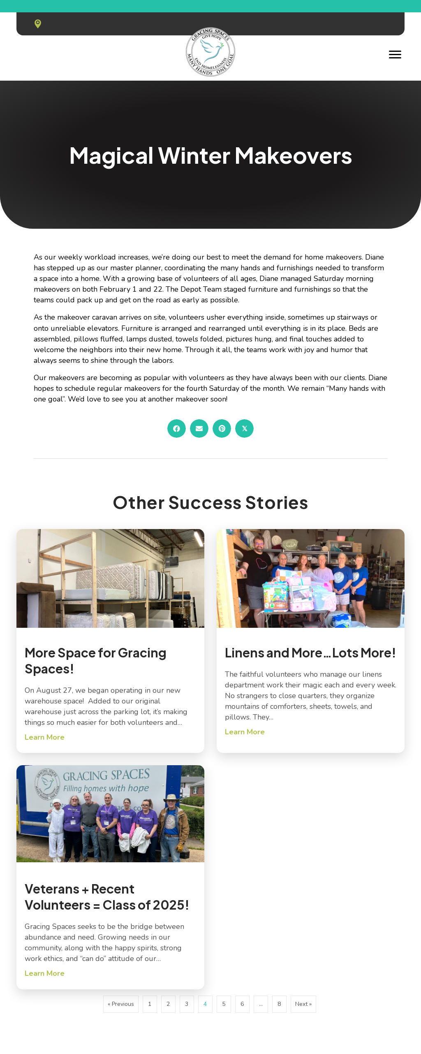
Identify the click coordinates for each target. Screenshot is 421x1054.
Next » (303, 1004)
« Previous (121, 1004)
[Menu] (395, 55)
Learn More (45, 737)
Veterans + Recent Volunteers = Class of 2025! (107, 896)
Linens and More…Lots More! (310, 652)
